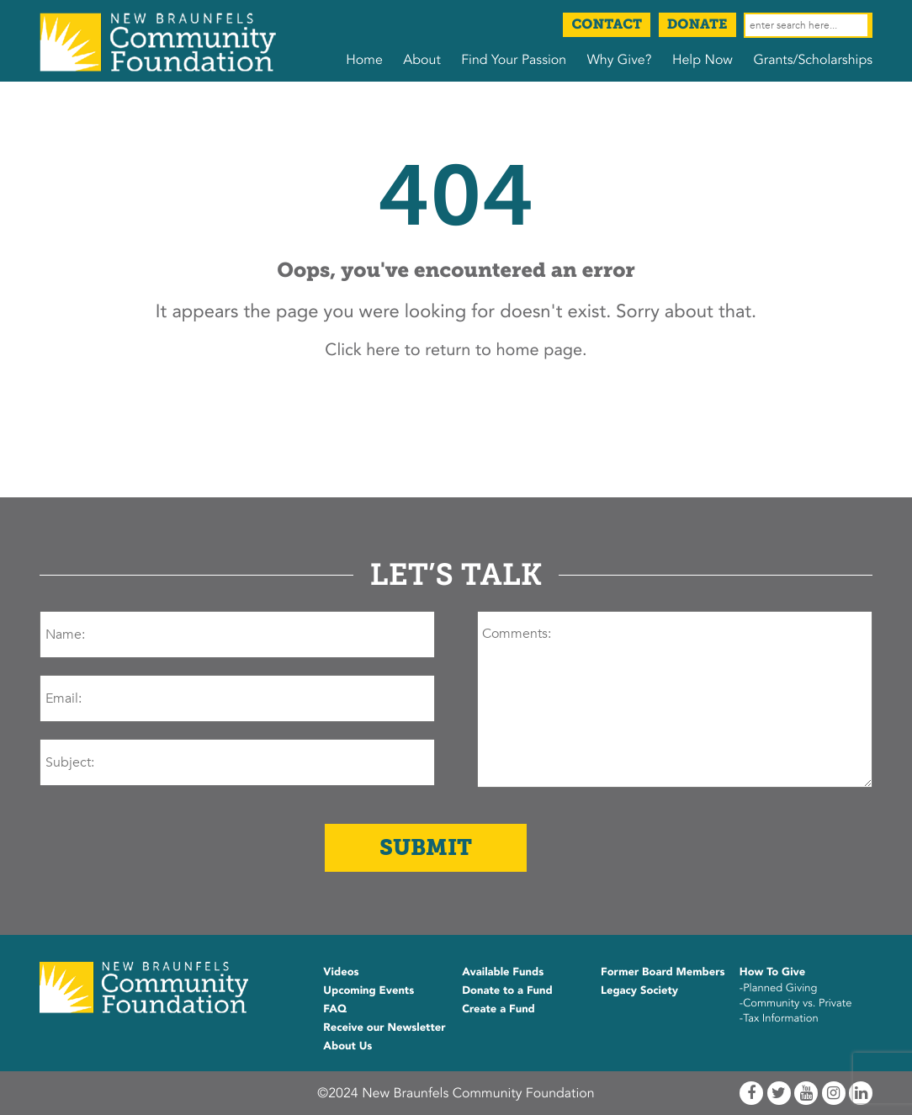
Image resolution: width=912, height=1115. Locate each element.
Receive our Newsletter (384, 1027)
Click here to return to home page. (455, 350)
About (421, 59)
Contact (606, 25)
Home (364, 59)
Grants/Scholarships (812, 59)
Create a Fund (498, 1009)
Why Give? (619, 59)
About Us (347, 1046)
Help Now (702, 59)
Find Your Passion (513, 59)
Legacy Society (639, 990)
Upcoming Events (368, 990)
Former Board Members (663, 972)
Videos (340, 972)
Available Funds (502, 972)
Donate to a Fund (507, 990)
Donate (697, 25)
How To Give (772, 972)
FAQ (335, 1009)
